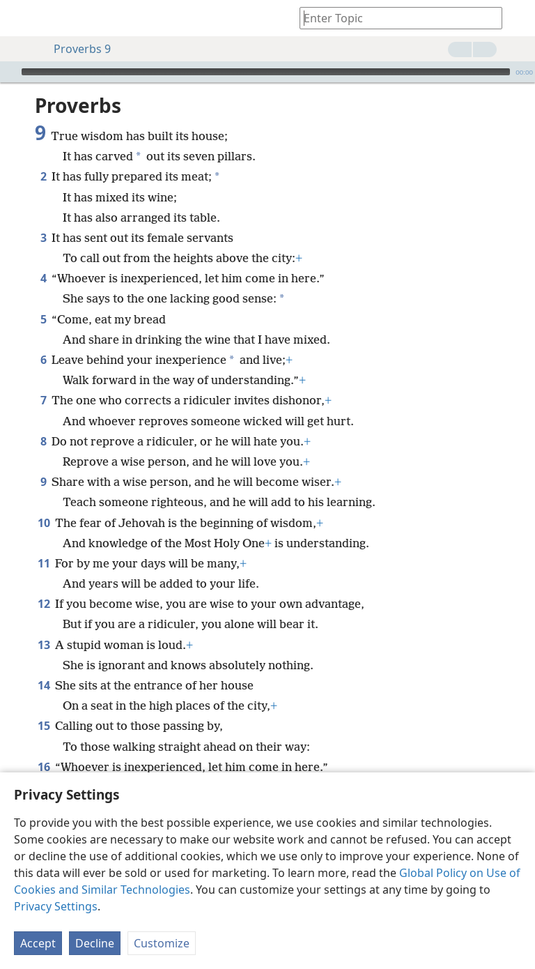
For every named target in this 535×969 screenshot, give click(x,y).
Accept (38, 943)
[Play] (9, 71)
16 (43, 767)
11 (43, 563)
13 (43, 645)
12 (43, 603)
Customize (161, 943)
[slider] (266, 71)
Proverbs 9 (75, 48)
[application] (267, 71)
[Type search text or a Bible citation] (394, 18)
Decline (94, 943)
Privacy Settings (56, 906)
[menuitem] (21, 18)
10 (43, 523)
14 (43, 685)
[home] (21, 18)
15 (43, 725)
